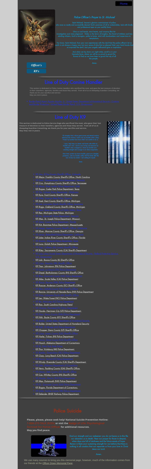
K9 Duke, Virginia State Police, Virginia (54, 198)
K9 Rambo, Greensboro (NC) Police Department (58, 352)
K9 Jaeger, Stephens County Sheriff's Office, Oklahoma (61, 228)
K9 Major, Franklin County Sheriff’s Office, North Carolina (63, 177)
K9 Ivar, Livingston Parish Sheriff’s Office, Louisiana (59, 203)
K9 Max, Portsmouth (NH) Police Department (56, 381)
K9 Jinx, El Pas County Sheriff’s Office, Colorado (58, 174)
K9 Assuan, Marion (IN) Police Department (55, 377)
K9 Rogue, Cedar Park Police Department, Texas (57, 189)
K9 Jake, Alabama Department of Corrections (56, 365)
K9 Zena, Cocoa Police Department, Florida (56, 221)
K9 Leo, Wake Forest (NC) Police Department (56, 298)
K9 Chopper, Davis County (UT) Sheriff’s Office (57, 330)
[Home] (123, 3)
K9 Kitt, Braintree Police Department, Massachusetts (59, 224)
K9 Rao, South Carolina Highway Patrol (54, 304)
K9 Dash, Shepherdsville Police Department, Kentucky (60, 180)
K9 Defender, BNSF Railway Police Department (57, 393)
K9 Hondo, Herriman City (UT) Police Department (59, 310)
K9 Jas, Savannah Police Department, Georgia (57, 215)
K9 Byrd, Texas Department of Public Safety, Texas (58, 209)
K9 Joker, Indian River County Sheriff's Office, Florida (60, 237)
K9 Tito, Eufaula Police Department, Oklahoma (57, 191)
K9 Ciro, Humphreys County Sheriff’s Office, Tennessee (61, 183)
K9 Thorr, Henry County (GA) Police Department (58, 314)
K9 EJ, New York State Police (49, 346)
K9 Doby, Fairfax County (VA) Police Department (58, 390)
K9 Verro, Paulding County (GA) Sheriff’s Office (58, 368)
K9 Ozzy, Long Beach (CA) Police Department (57, 355)
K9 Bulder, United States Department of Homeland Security (62, 323)
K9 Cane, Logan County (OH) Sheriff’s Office (57, 333)
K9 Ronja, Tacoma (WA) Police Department (55, 282)
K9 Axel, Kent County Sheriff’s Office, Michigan (58, 200)
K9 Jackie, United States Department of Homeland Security (63, 320)
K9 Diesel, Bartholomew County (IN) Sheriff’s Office (59, 272)
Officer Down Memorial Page (57, 463)
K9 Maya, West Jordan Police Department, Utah (58, 186)
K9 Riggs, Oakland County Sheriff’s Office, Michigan (60, 206)
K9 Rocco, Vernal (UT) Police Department (54, 358)
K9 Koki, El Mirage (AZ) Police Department (55, 326)
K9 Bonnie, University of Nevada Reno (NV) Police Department (64, 291)
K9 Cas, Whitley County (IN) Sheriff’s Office (56, 374)
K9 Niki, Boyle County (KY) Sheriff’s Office (55, 317)
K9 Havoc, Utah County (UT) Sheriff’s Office (56, 371)
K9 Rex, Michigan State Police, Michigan (55, 212)
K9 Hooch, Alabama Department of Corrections (58, 342)
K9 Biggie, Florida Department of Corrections (57, 387)
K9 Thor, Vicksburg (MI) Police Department (55, 349)
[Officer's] (36, 65)
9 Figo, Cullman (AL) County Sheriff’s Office (57, 247)
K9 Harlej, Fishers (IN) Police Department (54, 336)
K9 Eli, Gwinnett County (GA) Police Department (58, 384)
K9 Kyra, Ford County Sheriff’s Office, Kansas (57, 194)
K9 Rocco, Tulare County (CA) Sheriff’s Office (57, 339)
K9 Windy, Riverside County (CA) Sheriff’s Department (61, 362)
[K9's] (36, 71)
